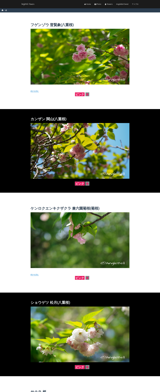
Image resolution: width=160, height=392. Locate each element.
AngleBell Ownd (122, 4)
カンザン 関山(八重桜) (48, 118)
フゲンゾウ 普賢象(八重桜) (52, 24)
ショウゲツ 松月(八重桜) (50, 302)
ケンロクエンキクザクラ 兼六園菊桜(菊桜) (65, 208)
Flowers (109, 4)
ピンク (79, 94)
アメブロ (135, 4)
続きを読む (35, 91)
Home (87, 4)
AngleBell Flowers (28, 4)
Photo (97, 4)
